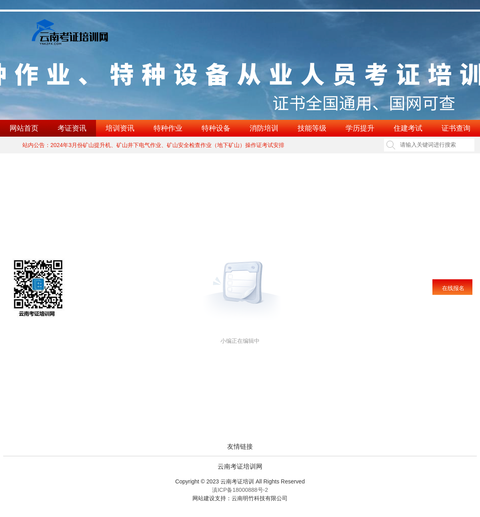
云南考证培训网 (240, 466)
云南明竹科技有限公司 (260, 498)
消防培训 (264, 128)
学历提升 (360, 128)
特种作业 (168, 128)
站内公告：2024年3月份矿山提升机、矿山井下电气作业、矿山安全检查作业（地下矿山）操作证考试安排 (153, 145)
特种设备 (216, 128)
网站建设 (203, 498)
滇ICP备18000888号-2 (240, 490)
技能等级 (312, 128)
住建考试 (408, 128)
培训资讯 (120, 128)
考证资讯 (72, 128)
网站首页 (24, 128)
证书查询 (456, 128)
